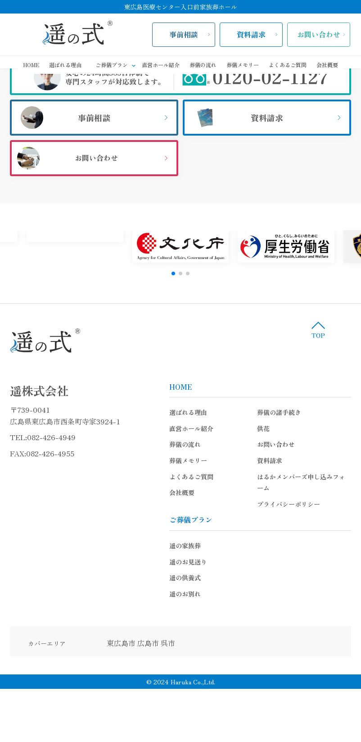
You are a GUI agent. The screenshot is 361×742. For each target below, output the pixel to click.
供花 (271, 428)
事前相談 (183, 34)
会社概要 (327, 64)
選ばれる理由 (65, 64)
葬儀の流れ (203, 64)
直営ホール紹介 (161, 64)
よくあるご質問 (288, 64)
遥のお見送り (196, 561)
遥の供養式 (193, 577)
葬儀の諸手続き (287, 412)
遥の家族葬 (193, 545)
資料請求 (251, 34)
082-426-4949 (59, 437)
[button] (173, 273)
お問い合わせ (318, 34)
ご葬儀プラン (116, 65)
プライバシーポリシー (296, 504)
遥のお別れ (193, 593)
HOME (31, 64)
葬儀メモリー (242, 64)
